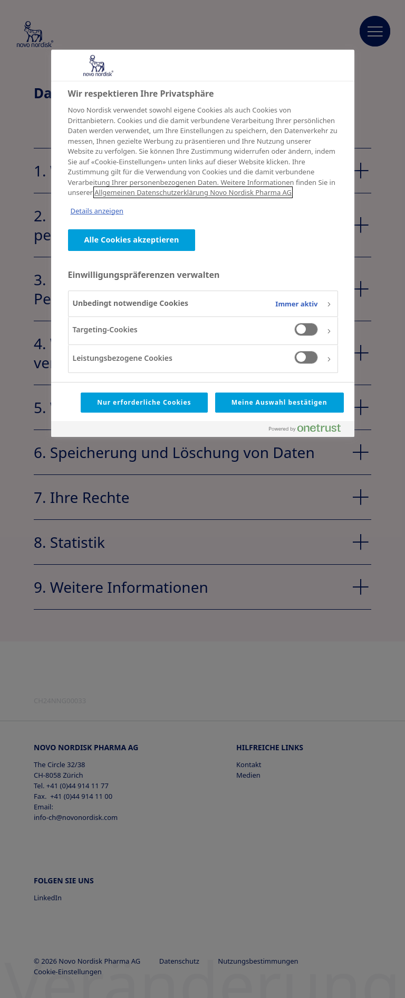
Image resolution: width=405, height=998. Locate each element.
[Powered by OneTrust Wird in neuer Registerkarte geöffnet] (309, 430)
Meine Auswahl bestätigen (279, 402)
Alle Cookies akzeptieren (131, 240)
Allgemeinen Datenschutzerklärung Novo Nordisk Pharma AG (193, 192)
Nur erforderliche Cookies (144, 402)
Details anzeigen (97, 211)
